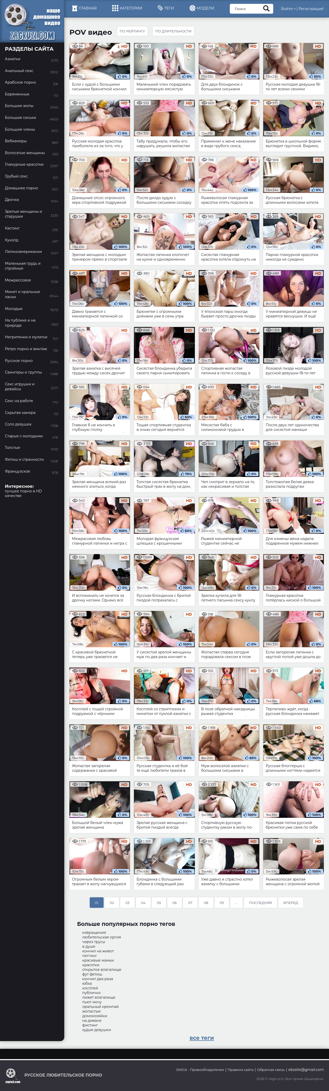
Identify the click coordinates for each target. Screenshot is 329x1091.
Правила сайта (241, 1070)
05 (159, 903)
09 (222, 903)
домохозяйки (94, 1016)
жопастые (91, 1011)
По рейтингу (132, 31)
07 (190, 903)
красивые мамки (98, 960)
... (236, 903)
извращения (94, 932)
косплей (90, 988)
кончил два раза (97, 979)
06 (174, 903)
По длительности (173, 31)
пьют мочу (92, 1002)
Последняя (260, 903)
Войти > (288, 8)
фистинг (90, 1025)
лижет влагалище (98, 997)
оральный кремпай (100, 1006)
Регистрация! (311, 8)
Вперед (291, 903)
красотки (90, 965)
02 (112, 903)
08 (206, 903)
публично (91, 992)
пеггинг (89, 955)
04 (143, 903)
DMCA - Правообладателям (200, 1070)
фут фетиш (92, 974)
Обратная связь (271, 1070)
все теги (202, 1038)
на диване (92, 1020)
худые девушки (96, 1029)
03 (127, 903)
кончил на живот (98, 951)
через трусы (93, 941)
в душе (88, 946)
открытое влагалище (101, 969)
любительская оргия (101, 937)
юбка (87, 983)
